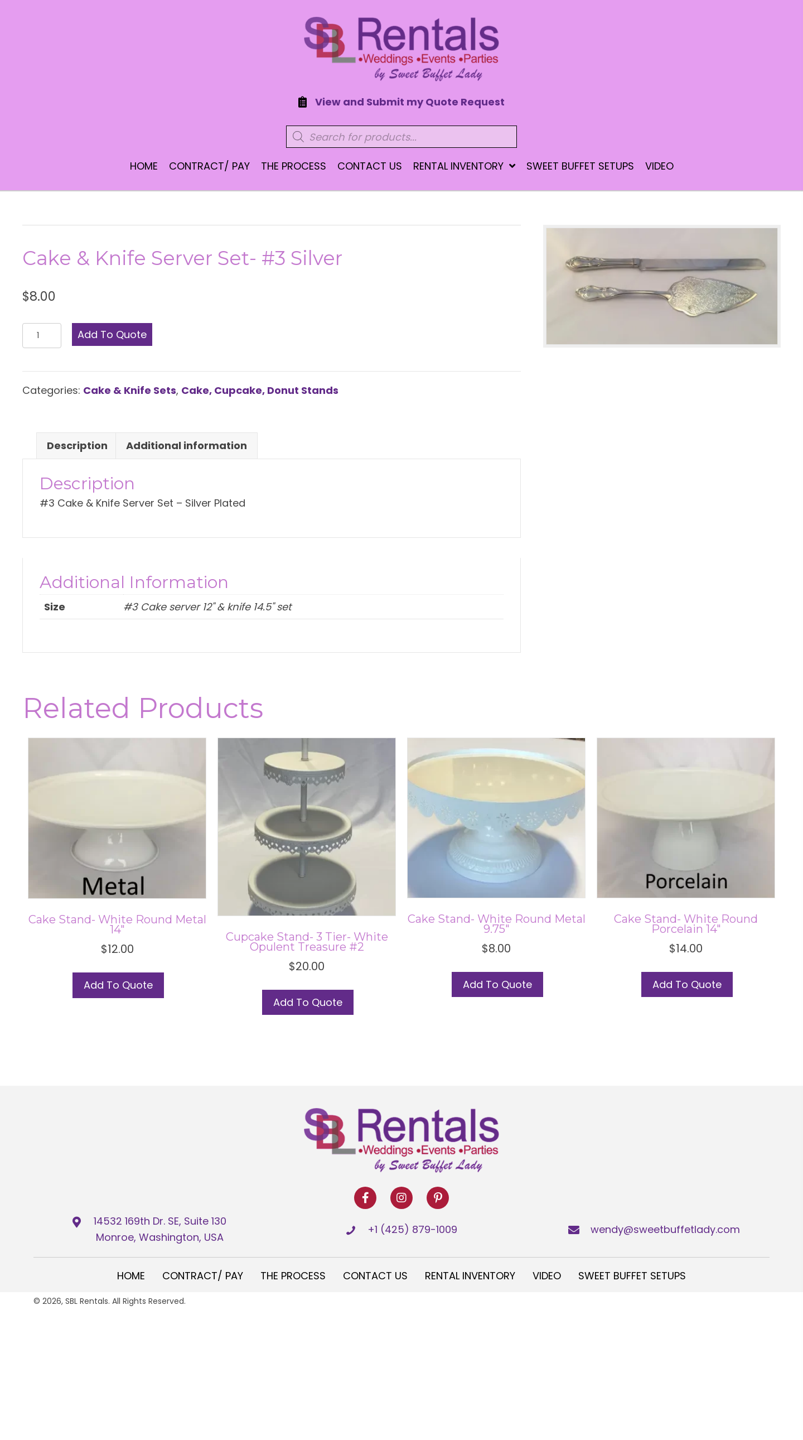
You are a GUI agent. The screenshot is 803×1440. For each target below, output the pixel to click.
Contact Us (375, 1276)
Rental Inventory (470, 1276)
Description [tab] (77, 445)
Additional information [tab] (186, 445)
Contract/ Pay (202, 1276)
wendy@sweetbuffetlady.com (665, 1229)
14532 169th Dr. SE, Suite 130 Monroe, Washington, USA (160, 1229)
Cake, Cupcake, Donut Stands (259, 390)
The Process (293, 1276)
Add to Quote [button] (118, 985)
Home (131, 1276)
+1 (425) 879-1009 (412, 1229)
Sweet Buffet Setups (632, 1276)
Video (547, 1276)
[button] (365, 1198)
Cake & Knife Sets (129, 390)
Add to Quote (112, 334)
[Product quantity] (41, 335)
